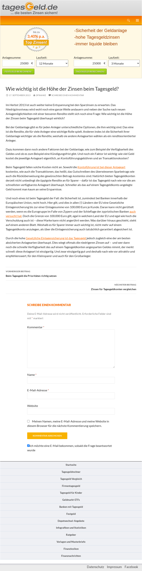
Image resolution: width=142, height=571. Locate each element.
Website (32, 405)
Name (31, 374)
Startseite (71, 464)
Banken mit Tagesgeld (71, 506)
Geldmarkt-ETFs (71, 499)
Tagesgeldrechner (71, 471)
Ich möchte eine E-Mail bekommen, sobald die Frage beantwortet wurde (69, 448)
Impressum (114, 567)
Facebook (131, 567)
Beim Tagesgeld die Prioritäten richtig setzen (71, 273)
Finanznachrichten (71, 555)
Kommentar (35, 327)
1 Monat (52, 63)
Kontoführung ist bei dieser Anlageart (101, 167)
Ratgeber (71, 534)
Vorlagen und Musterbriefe (71, 541)
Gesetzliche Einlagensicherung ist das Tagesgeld (56, 238)
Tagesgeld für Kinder (71, 492)
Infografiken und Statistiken (71, 527)
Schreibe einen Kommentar (68, 95)
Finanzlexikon (71, 548)
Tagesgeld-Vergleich (71, 478)
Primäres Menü (137, 20)
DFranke (41, 95)
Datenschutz (95, 567)
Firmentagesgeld (71, 485)
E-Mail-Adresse (38, 390)
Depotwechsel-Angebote (71, 520)
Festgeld (71, 513)
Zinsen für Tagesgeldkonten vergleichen (71, 287)
